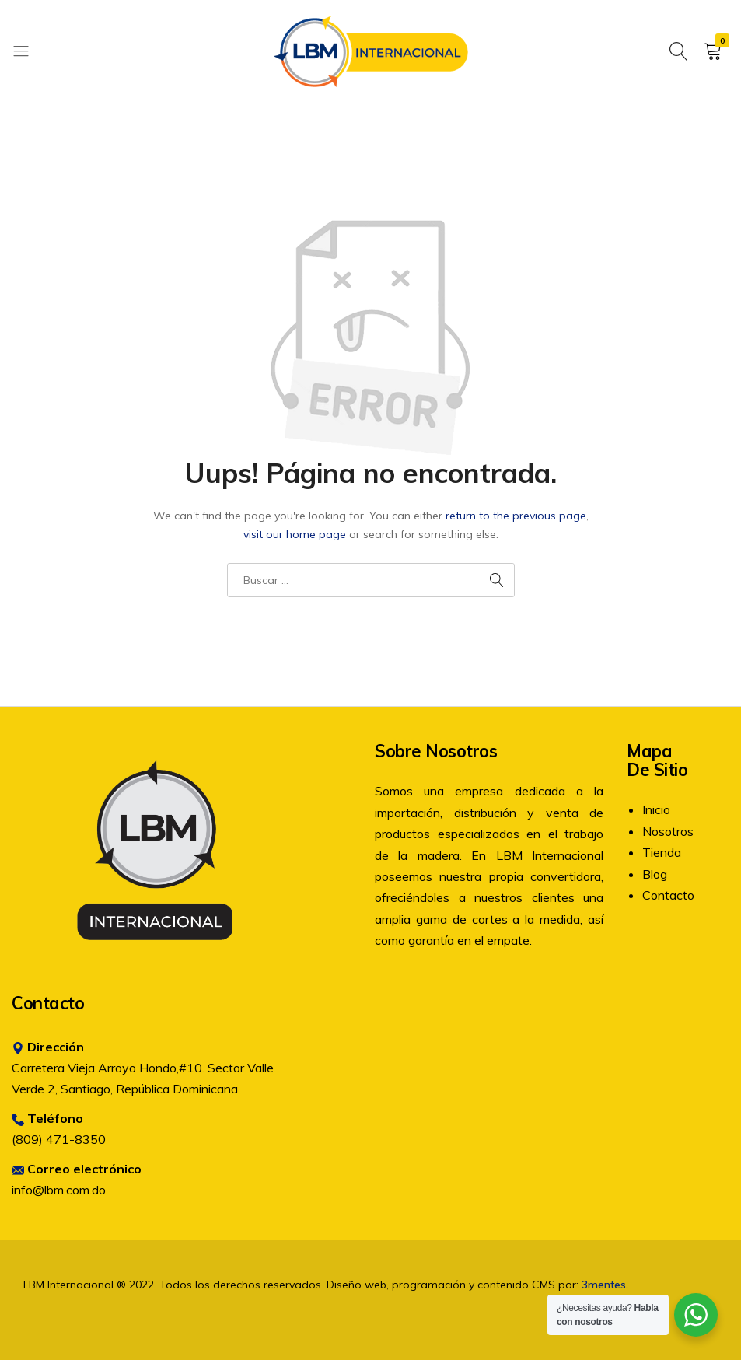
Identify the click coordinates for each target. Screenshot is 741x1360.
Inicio (656, 809)
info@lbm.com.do (59, 1189)
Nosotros (668, 831)
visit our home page (294, 534)
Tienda (661, 852)
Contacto (668, 895)
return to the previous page (516, 516)
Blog (654, 874)
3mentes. (605, 1285)
